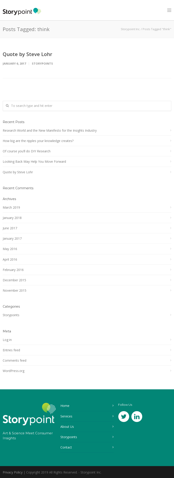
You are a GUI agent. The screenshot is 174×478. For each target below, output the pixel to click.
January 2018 (12, 218)
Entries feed (11, 350)
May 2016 (10, 249)
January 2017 (12, 238)
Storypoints (42, 63)
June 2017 (10, 228)
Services (66, 416)
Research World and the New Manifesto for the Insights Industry (50, 130)
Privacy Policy (13, 472)
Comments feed (14, 360)
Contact (66, 447)
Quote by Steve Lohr (27, 54)
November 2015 (14, 290)
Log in (7, 340)
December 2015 (14, 280)
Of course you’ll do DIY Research (26, 151)
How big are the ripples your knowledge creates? (38, 141)
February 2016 (13, 270)
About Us (67, 426)
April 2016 (10, 259)
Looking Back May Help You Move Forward (34, 161)
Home (64, 406)
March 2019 (11, 207)
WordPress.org (13, 371)
